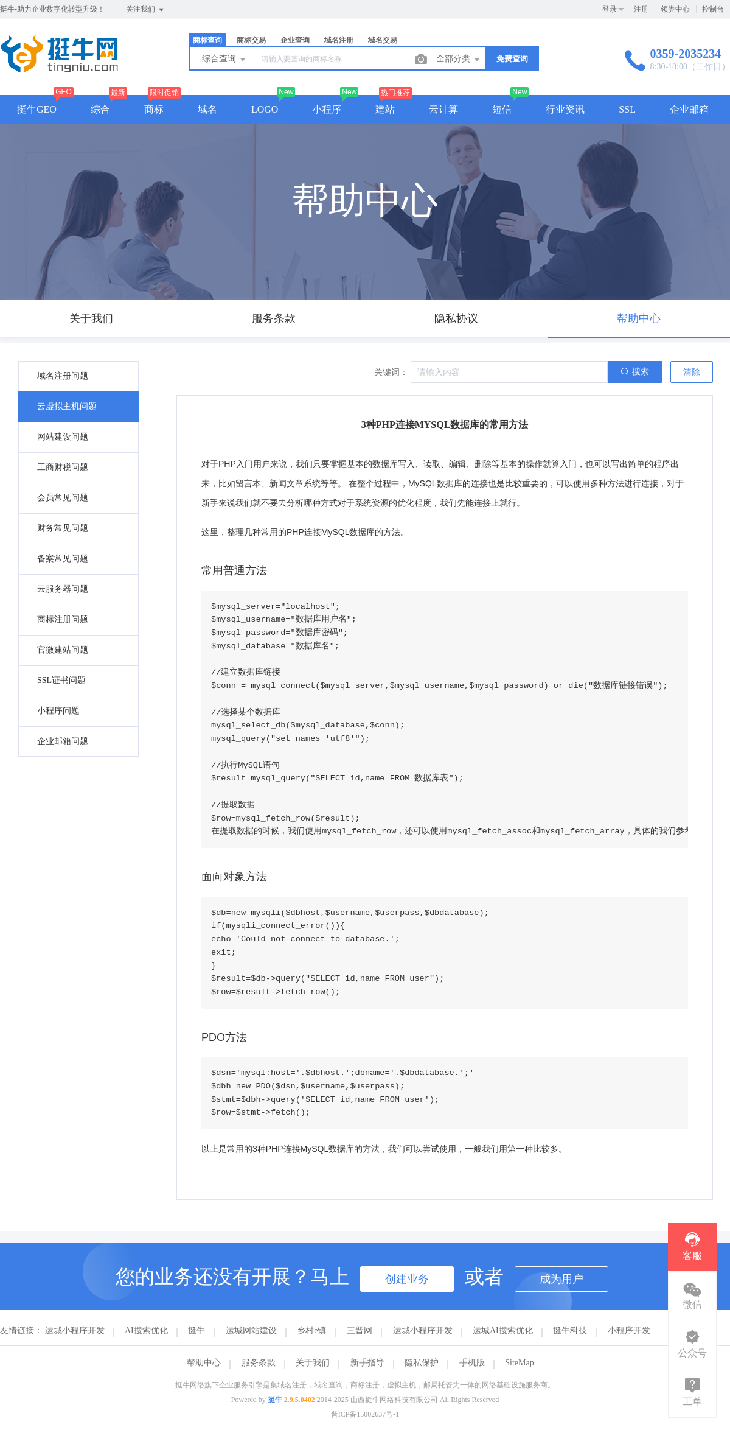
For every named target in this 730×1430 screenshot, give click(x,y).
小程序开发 (629, 1330)
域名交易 (382, 40)
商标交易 (251, 40)
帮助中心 (204, 1362)
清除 (691, 372)
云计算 (443, 109)
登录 (609, 9)
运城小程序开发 (75, 1330)
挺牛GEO (37, 109)
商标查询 (207, 40)
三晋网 (359, 1330)
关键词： (391, 372)
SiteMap (519, 1362)
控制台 (713, 9)
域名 (207, 109)
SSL (627, 109)
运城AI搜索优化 (503, 1330)
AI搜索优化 (146, 1330)
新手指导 (367, 1362)
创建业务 (407, 1279)
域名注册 (338, 40)
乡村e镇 (311, 1330)
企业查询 (295, 40)
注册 (641, 9)
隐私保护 (422, 1362)
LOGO (264, 109)
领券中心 (675, 9)
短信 (502, 109)
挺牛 (196, 1330)
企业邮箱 (689, 109)
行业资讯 (565, 109)
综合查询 (224, 59)
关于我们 (313, 1362)
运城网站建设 (251, 1330)
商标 (154, 109)
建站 (385, 109)
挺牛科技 (570, 1330)
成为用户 (561, 1279)
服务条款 (259, 1362)
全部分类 (458, 59)
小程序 (326, 109)
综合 (100, 109)
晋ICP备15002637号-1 (365, 1414)
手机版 (472, 1362)
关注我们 (145, 10)
